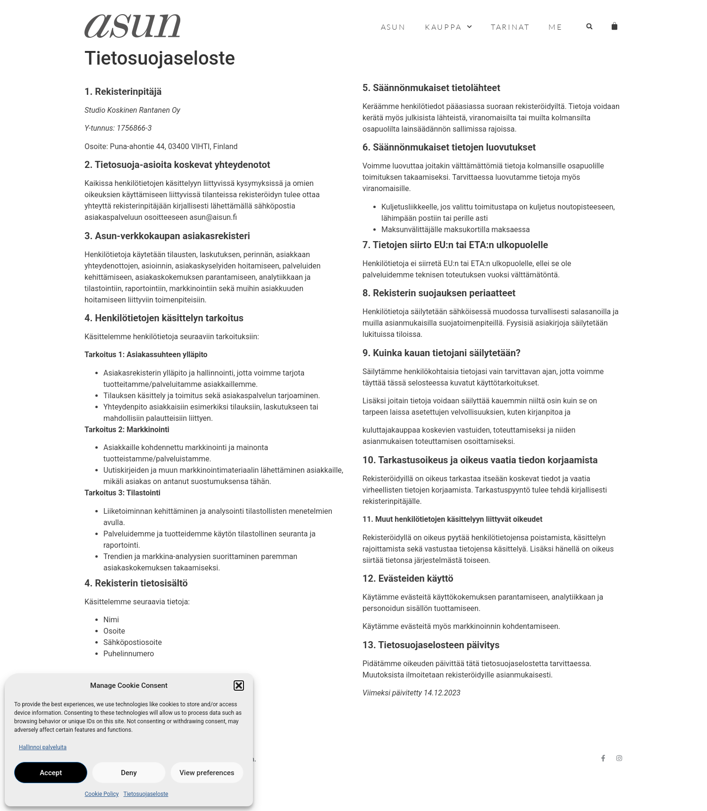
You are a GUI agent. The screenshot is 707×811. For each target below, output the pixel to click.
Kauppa (448, 26)
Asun (393, 27)
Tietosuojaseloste (146, 794)
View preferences (206, 773)
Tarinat (510, 27)
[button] (239, 685)
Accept (51, 773)
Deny (129, 773)
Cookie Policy (102, 794)
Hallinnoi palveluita (43, 747)
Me (555, 27)
